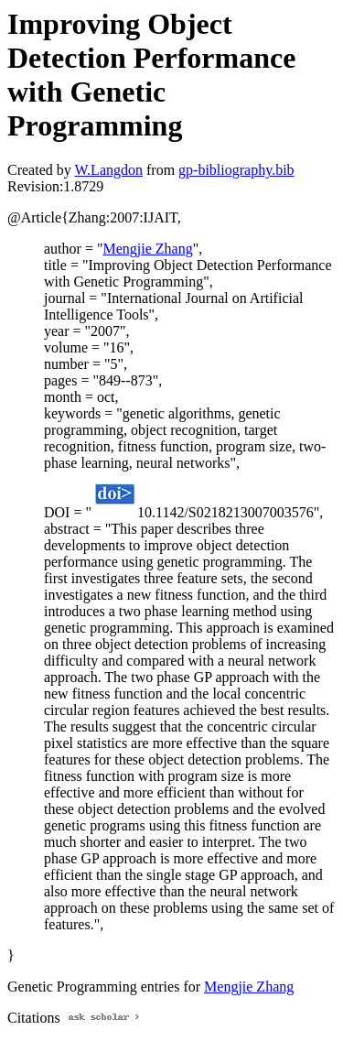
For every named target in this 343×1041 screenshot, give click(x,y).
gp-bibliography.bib (236, 170)
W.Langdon (108, 170)
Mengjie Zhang (147, 248)
